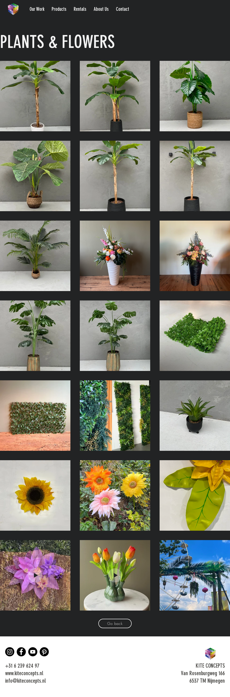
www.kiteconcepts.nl (24, 674)
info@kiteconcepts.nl (25, 681)
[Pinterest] (44, 651)
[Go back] (115, 623)
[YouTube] (32, 651)
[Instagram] (9, 651)
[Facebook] (21, 651)
